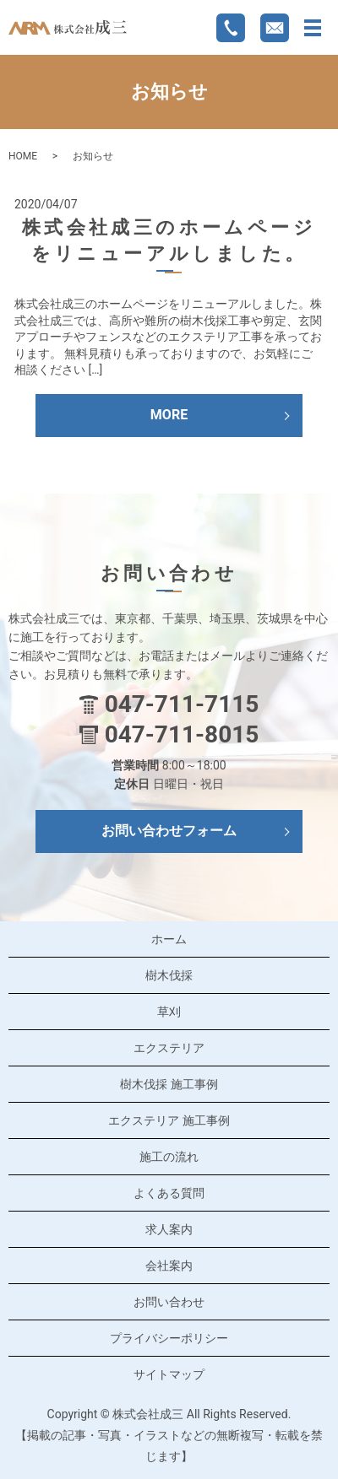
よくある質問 (169, 1193)
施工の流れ (169, 1156)
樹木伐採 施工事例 (168, 1084)
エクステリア (169, 1048)
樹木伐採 (169, 975)
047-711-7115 (182, 704)
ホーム (169, 939)
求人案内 (169, 1229)
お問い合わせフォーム (169, 831)
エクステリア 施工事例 (168, 1120)
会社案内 (169, 1265)
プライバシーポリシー (169, 1338)
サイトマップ (169, 1374)
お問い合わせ (169, 1302)
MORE (169, 415)
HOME (22, 156)
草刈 (169, 1011)
